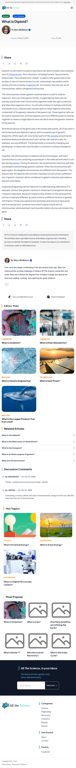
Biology (6, 377)
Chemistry (7, 339)
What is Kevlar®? (12, 652)
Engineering (46, 540)
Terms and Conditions (19, 764)
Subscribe (52, 685)
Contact (44, 740)
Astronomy (45, 715)
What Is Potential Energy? (16, 544)
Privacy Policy (6, 764)
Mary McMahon (21, 30)
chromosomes (15, 74)
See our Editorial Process (20, 297)
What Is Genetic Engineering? (16, 381)
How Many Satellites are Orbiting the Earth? (60, 625)
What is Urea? (34, 622)
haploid (31, 85)
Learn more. (67, 2)
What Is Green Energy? (51, 544)
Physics (7, 540)
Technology (46, 377)
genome (54, 136)
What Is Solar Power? (50, 381)
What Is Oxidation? (11, 342)
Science (44, 708)
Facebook (45, 752)
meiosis (16, 163)
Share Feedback (56, 297)
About (43, 737)
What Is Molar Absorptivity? (53, 342)
